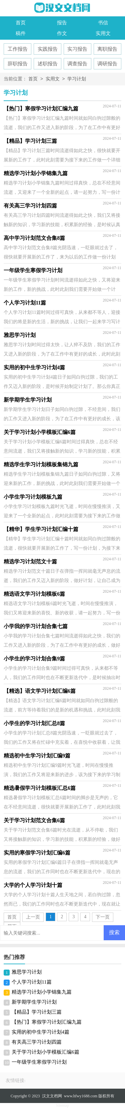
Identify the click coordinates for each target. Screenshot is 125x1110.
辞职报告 (18, 63)
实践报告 (48, 49)
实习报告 (77, 49)
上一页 (33, 917)
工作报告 (18, 49)
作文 (62, 33)
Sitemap (62, 1105)
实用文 (103, 33)
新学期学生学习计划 (34, 1002)
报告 (62, 22)
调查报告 (77, 63)
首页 (21, 22)
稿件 (21, 33)
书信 (103, 22)
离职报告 (107, 49)
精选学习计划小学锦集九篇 (42, 992)
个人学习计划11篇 (31, 982)
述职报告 (48, 63)
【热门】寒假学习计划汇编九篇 (47, 1022)
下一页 (103, 917)
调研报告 (107, 63)
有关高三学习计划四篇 (37, 1042)
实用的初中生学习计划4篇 (40, 1032)
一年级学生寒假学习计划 (39, 1062)
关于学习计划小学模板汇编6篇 (45, 1052)
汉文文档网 (52, 1096)
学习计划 (76, 79)
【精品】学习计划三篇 (37, 1012)
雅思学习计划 (27, 972)
